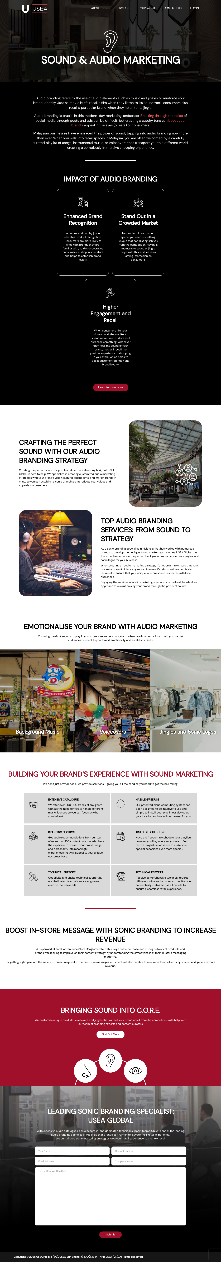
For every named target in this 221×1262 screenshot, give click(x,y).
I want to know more (110, 387)
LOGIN (194, 8)
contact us (173, 8)
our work (147, 8)
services (123, 8)
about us (99, 8)
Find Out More (110, 1034)
